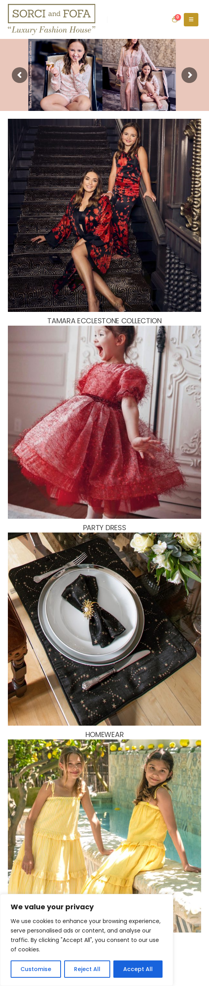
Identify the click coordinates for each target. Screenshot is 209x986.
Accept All (138, 969)
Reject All (87, 969)
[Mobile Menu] (191, 19)
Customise (35, 969)
